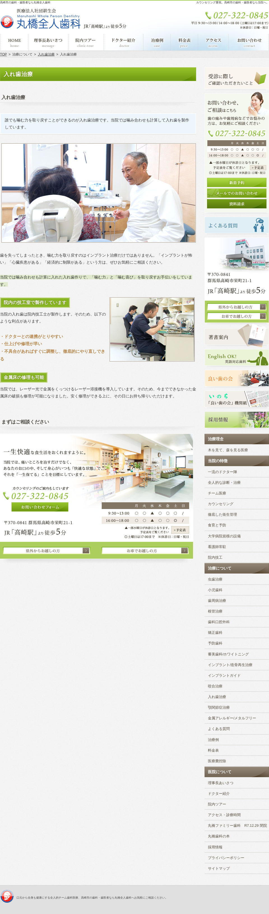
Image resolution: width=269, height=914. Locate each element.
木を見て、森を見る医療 (228, 450)
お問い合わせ (249, 42)
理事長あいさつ (220, 783)
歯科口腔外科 (219, 622)
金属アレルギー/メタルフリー (232, 718)
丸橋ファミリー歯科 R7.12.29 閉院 (237, 826)
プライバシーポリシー (226, 858)
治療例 (213, 740)
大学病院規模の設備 (224, 536)
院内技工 (215, 558)
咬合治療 (215, 686)
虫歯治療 (215, 579)
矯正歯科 (215, 633)
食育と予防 (217, 525)
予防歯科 (215, 643)
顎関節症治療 (219, 708)
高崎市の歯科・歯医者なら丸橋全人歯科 (25, 2)
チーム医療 (217, 493)
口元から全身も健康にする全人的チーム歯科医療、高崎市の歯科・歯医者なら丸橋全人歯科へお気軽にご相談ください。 (92, 897)
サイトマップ (219, 869)
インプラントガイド (224, 676)
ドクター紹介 (219, 794)
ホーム (14, 42)
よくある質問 (219, 729)
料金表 (213, 750)
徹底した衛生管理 (222, 515)
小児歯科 (215, 590)
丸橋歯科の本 (219, 836)
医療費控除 (217, 761)
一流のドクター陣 (222, 472)
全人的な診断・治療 (224, 483)
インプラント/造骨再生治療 (230, 665)
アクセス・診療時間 (224, 815)
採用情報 (215, 847)
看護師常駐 (217, 547)
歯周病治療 (217, 601)
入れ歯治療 (217, 697)
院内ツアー (217, 804)
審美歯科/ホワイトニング (228, 654)
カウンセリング (220, 504)
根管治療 (215, 611)
